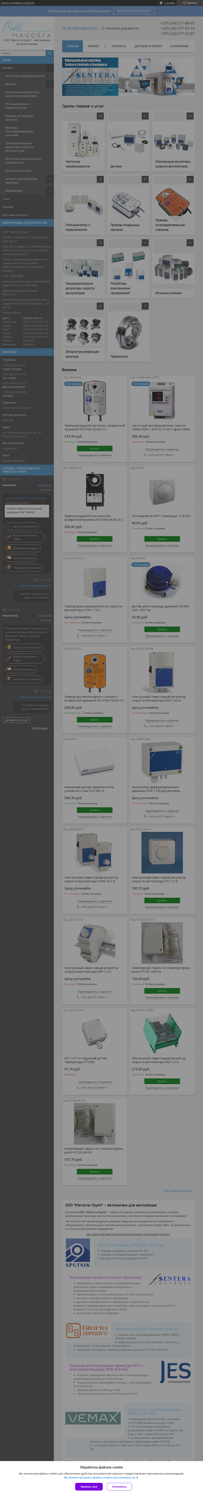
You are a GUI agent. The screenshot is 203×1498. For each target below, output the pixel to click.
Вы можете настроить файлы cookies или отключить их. (100, 1477)
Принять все (89, 1486)
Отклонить (119, 1486)
